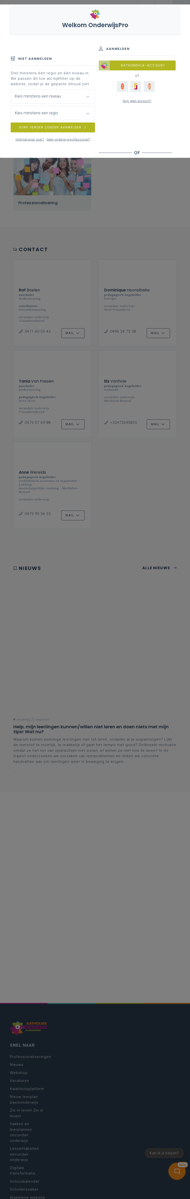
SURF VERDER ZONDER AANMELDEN (53, 127)
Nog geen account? (137, 101)
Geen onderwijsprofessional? (68, 139)
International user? (30, 139)
